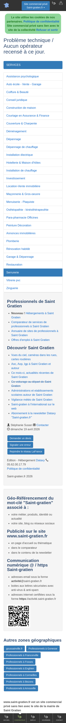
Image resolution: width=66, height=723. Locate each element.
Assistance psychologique (22, 76)
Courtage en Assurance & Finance (27, 115)
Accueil (7, 718)
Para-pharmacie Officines (22, 217)
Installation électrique (19, 154)
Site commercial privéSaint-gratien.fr (36, 6)
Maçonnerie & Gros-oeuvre (23, 194)
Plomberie (12, 241)
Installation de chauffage (21, 170)
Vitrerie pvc (13, 280)
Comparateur (19, 718)
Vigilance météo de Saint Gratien (31, 399)
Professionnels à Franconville (22, 655)
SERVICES (13, 64)
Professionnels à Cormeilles (21, 675)
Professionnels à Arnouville (21, 688)
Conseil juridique (16, 99)
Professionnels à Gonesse (43, 648)
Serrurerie (12, 272)
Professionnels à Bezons (19, 681)
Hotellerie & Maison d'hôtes (23, 162)
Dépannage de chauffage (22, 147)
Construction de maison (21, 107)
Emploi (33, 718)
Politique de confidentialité (41, 21)
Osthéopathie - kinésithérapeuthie (27, 209)
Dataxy (40, 460)
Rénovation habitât (18, 248)
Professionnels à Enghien (20, 668)
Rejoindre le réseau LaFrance (26, 451)
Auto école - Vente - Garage (23, 84)
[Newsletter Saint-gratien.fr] (53, 5)
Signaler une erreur (20, 444)
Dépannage (13, 139)
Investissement (15, 178)
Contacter (42, 425)
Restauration (14, 264)
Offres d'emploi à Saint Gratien (30, 339)
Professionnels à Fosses (19, 661)
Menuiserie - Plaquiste (20, 201)
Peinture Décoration (18, 225)
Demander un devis (20, 438)
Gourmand (46, 718)
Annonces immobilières (20, 233)
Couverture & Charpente (21, 123)
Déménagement (16, 131)
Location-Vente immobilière (23, 186)
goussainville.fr (14, 648)
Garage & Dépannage (20, 256)
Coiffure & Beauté (17, 92)
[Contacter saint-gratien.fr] (60, 5)
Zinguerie (12, 288)
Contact (59, 718)
